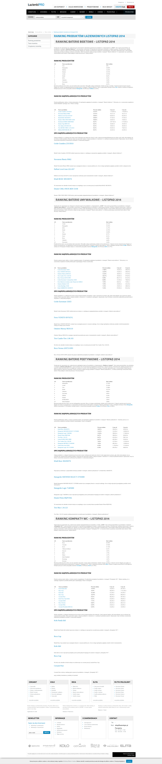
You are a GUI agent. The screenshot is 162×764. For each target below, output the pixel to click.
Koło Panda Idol (63, 588)
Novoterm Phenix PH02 (64, 113)
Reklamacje (87, 728)
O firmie (59, 722)
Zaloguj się (121, 2)
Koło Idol (61, 592)
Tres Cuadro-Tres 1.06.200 (64, 441)
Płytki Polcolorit (122, 682)
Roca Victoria (62, 602)
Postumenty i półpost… (57, 692)
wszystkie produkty (34, 700)
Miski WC (75, 686)
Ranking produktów (34, 40)
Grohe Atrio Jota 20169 (64, 445)
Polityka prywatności (62, 730)
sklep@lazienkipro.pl (121, 725)
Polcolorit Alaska (120, 686)
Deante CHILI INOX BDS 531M (66, 119)
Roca (107, 564)
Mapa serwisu (60, 734)
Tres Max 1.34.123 (62, 437)
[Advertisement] (81, 25)
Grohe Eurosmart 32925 (64, 269)
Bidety (31, 696)
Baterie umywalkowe (78, 692)
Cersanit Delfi (62, 600)
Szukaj (30, 17)
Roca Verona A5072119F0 (64, 277)
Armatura (32, 12)
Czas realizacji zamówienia (91, 724)
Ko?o (89, 565)
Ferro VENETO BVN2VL (64, 271)
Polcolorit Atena (120, 688)
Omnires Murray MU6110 (64, 273)
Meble (91, 12)
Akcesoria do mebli (99, 686)
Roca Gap (61, 590)
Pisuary (53, 688)
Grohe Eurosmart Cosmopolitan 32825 (67, 279)
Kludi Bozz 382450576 (63, 429)
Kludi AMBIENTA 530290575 (65, 288)
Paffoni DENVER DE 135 (64, 130)
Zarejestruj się (130, 2)
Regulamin (59, 728)
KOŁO (52, 682)
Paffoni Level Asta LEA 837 (65, 115)
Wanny (82, 12)
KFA (106, 246)
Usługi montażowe (76, 7)
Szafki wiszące (76, 696)
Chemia (100, 12)
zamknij (129, 761)
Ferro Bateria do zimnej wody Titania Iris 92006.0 (70, 282)
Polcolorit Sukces (120, 694)
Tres (116, 87)
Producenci (129, 12)
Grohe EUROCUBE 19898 (64, 439)
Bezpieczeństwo (61, 724)
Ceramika (43, 12)
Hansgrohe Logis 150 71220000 (66, 447)
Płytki (53, 12)
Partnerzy (59, 732)
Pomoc (58, 726)
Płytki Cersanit (34, 692)
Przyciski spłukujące (57, 694)
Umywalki (32, 686)
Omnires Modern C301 (63, 284)
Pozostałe (111, 12)
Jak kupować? (59, 7)
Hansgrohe (79, 88)
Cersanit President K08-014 (65, 606)
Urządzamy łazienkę (34, 46)
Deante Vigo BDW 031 (64, 123)
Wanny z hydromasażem (36, 690)
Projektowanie (93, 7)
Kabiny (73, 12)
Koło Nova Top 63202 (64, 598)
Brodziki (63, 12)
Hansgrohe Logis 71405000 (65, 433)
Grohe (125, 245)
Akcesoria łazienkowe (35, 688)
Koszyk (118, 7)
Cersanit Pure (62, 596)
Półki (95, 696)
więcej (130, 7)
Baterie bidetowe (77, 688)
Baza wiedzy (107, 7)
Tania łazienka (32, 43)
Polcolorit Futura (120, 690)
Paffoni (91, 88)
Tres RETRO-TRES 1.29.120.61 (66, 127)
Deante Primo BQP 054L (64, 435)
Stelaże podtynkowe (35, 694)
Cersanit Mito (62, 604)
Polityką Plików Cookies (70, 761)
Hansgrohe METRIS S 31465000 (66, 443)
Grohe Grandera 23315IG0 (65, 111)
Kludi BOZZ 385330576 (64, 117)
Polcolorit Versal (120, 696)
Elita (95, 682)
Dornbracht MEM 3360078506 (66, 121)
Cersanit (78, 565)
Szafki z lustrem (98, 692)
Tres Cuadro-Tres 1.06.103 (64, 275)
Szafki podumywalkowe (100, 694)
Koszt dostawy (88, 726)
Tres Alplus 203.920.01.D (64, 125)
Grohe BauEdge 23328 (63, 286)
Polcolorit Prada (120, 692)
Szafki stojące (76, 694)
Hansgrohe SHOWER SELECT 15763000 (68, 431)
